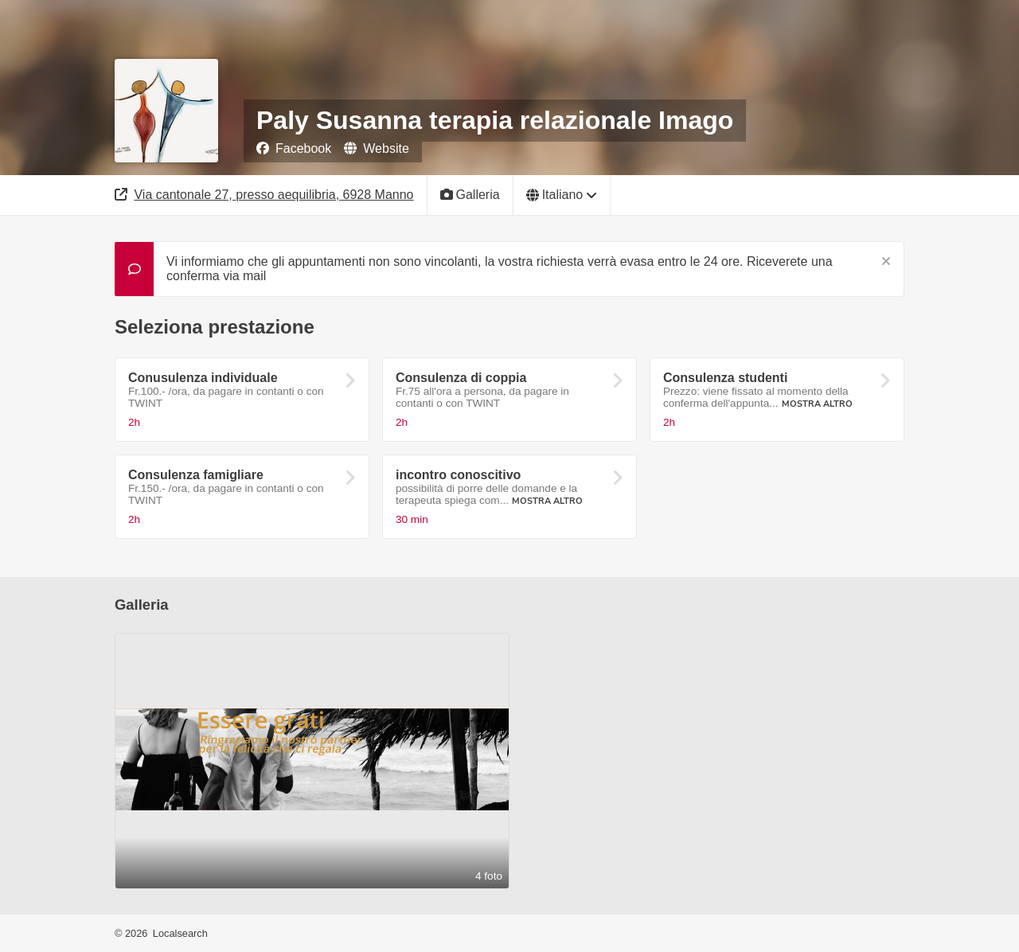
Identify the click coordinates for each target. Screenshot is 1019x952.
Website (376, 148)
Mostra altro (817, 404)
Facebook (293, 148)
